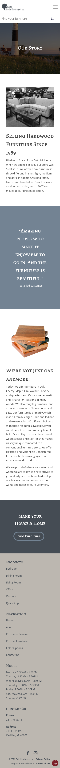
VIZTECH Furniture (40, 763)
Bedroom (11, 568)
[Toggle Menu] (55, 6)
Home (9, 620)
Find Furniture (28, 536)
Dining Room (14, 575)
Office (9, 589)
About (9, 627)
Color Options (14, 648)
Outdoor (11, 596)
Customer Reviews (17, 634)
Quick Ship (12, 603)
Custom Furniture (17, 641)
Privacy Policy (43, 759)
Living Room (13, 582)
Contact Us (12, 655)
